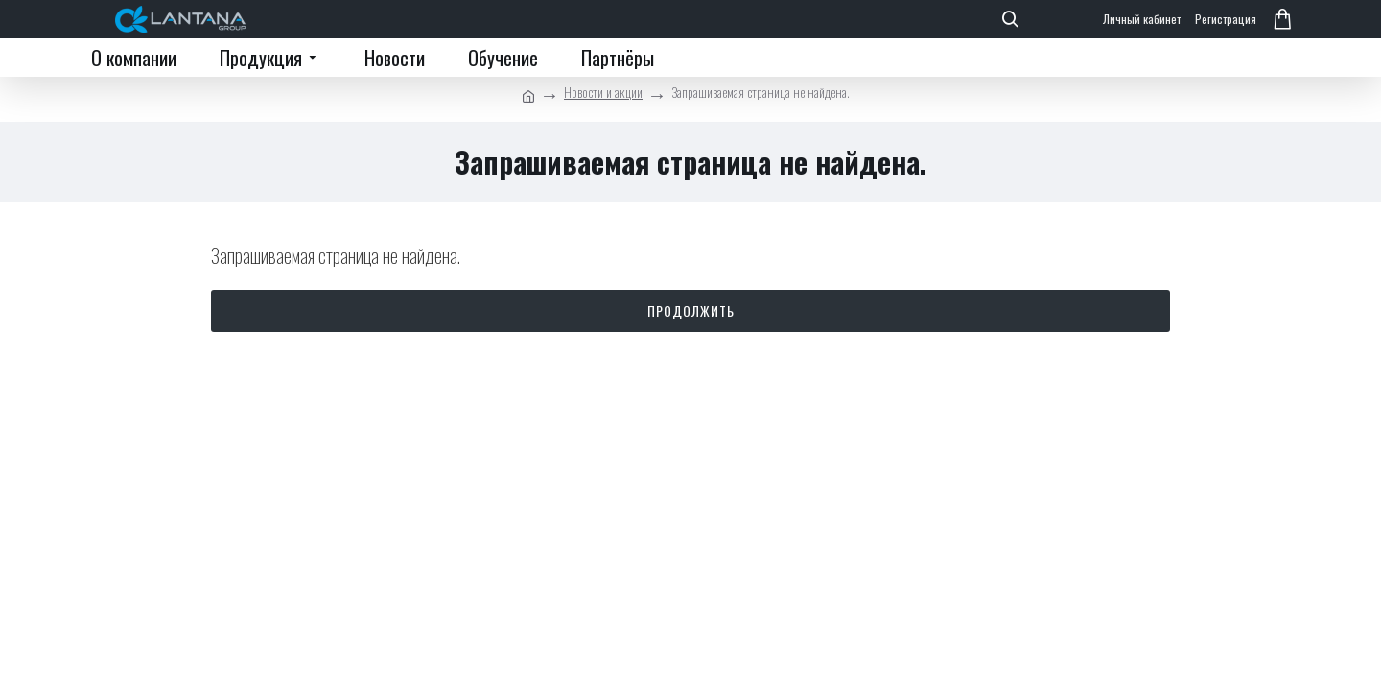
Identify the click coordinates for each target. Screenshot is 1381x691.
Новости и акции (603, 92)
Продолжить (691, 310)
